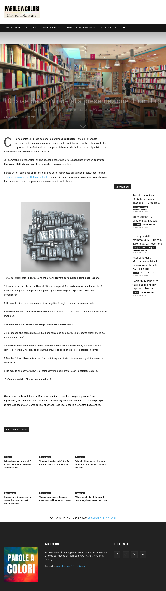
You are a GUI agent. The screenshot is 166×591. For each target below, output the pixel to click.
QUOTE (125, 27)
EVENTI (68, 27)
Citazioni (137, 224)
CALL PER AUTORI (108, 27)
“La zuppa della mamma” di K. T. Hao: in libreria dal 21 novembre (147, 240)
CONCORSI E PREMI (85, 27)
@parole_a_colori (102, 518)
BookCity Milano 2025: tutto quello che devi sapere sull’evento (146, 284)
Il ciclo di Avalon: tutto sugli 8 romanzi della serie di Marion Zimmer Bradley (17, 464)
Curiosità (8, 457)
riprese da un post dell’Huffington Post (26, 177)
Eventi (136, 273)
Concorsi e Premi (140, 207)
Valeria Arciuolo (140, 209)
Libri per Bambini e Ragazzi (144, 248)
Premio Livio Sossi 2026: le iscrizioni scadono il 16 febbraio (146, 199)
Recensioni (80, 457)
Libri (6, 93)
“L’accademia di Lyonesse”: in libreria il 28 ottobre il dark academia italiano (17, 500)
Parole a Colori (12, 117)
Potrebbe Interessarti (16, 429)
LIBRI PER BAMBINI (51, 27)
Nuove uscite (45, 457)
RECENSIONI (31, 27)
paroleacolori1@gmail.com (71, 565)
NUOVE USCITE (13, 27)
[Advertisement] (103, 12)
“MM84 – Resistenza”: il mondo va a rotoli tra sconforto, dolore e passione (90, 464)
